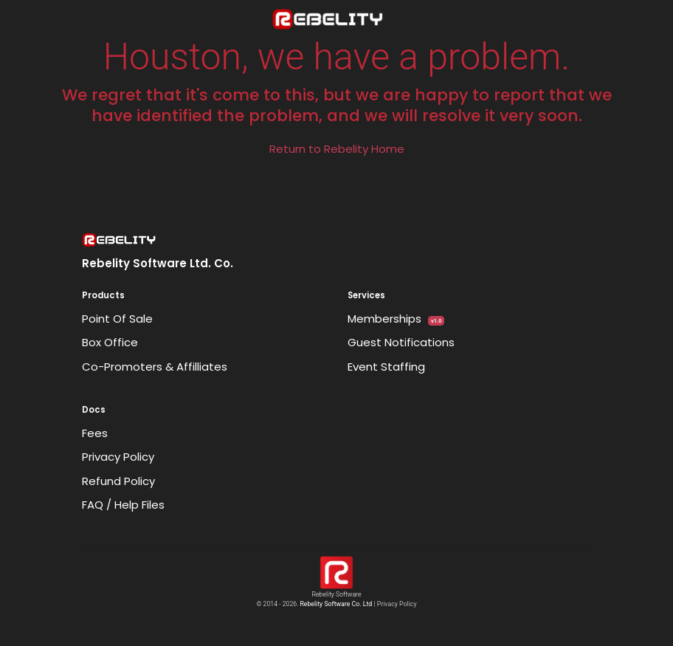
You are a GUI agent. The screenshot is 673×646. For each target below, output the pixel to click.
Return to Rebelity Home (336, 149)
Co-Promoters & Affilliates (154, 366)
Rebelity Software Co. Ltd (336, 604)
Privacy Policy (118, 456)
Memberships (396, 318)
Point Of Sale (117, 318)
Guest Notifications (401, 342)
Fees (95, 433)
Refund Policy (118, 481)
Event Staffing (386, 366)
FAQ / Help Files (123, 504)
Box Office (110, 342)
